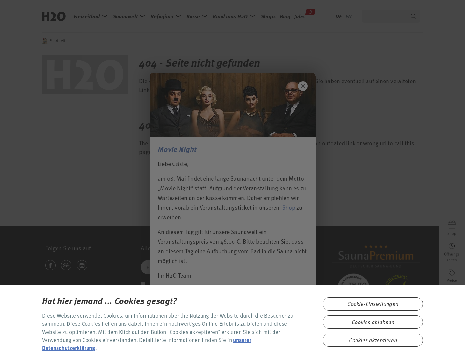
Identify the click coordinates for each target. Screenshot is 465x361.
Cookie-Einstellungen (372, 304)
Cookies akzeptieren (373, 340)
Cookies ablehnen (373, 322)
